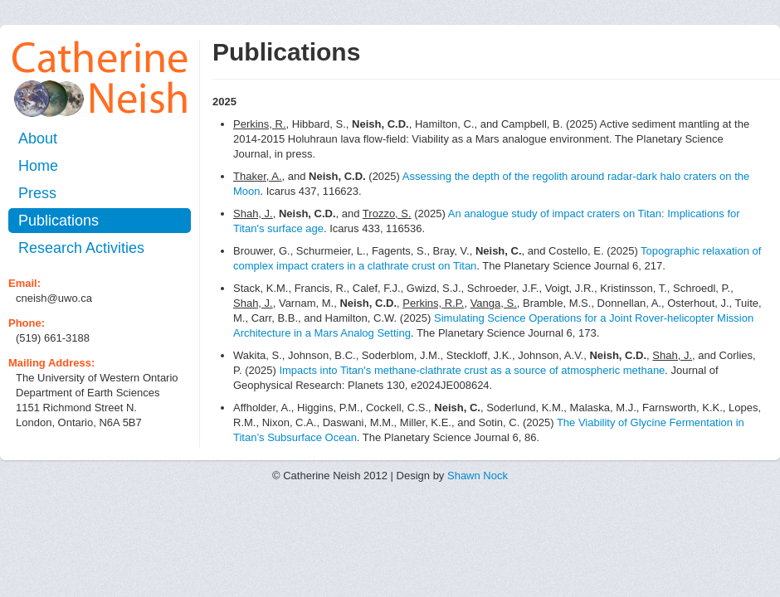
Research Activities (81, 248)
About (37, 138)
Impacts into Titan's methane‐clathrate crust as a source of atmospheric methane (472, 370)
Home (38, 166)
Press (37, 193)
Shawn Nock (477, 475)
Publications (58, 220)
